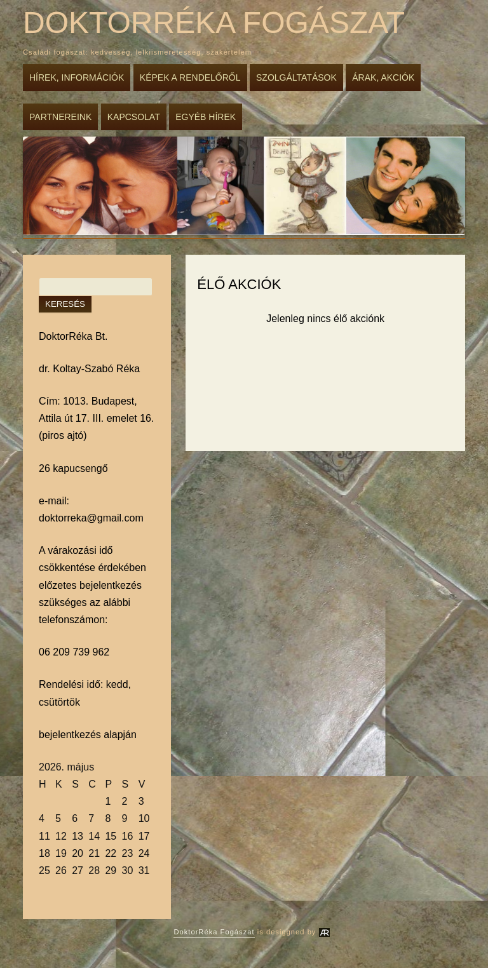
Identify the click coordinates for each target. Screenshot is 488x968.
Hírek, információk (76, 77)
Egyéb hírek (205, 117)
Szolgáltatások (296, 77)
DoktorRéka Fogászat (214, 22)
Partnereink (60, 117)
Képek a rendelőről (190, 77)
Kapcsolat (133, 117)
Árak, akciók (383, 77)
